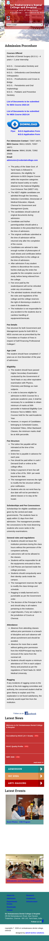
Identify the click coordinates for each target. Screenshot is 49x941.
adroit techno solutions (34, 933)
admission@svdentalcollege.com (22, 160)
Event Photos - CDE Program (18, 822)
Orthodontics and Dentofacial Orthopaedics (24, 881)
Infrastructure (32, 902)
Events (9, 904)
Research (30, 895)
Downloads (11, 907)
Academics (30, 898)
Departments (12, 902)
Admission (11, 898)
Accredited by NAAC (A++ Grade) (19, 736)
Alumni (10, 910)
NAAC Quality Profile (14, 746)
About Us (10, 895)
